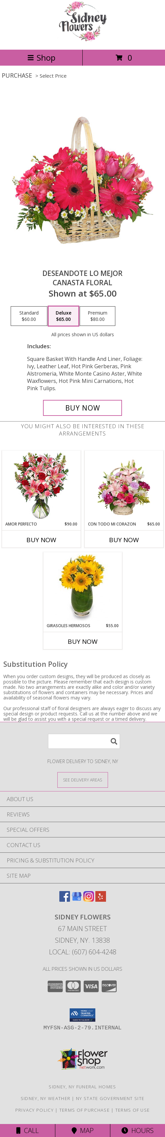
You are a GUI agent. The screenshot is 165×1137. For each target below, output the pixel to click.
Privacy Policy (34, 1110)
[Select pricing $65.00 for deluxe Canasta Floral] (63, 316)
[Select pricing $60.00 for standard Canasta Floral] (29, 316)
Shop (41, 57)
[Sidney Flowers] (82, 40)
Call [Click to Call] (27, 1130)
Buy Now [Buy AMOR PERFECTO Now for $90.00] (41, 540)
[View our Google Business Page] (76, 899)
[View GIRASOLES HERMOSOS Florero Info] (82, 587)
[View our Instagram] (88, 899)
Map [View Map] (83, 1130)
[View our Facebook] (64, 899)
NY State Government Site (110, 1098)
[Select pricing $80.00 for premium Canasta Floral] (97, 316)
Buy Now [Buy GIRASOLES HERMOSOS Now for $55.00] (83, 641)
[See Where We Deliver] (82, 779)
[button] (82, 1015)
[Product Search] (84, 741)
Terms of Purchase (84, 1110)
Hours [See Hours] (137, 1130)
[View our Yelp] (100, 899)
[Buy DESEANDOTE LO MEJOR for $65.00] (82, 408)
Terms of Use (132, 1110)
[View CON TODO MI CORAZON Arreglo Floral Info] (124, 486)
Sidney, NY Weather (45, 1098)
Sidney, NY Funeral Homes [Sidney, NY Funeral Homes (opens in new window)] (82, 1087)
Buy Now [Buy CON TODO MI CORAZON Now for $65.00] (124, 540)
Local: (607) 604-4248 (82, 951)
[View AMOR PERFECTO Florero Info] (41, 486)
